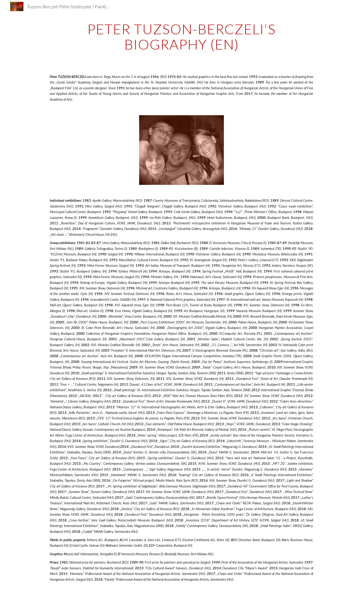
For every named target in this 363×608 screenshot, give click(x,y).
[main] (181, 36)
